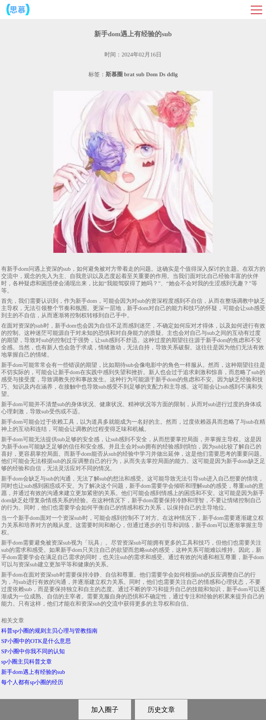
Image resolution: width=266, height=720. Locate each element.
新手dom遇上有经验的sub (33, 672)
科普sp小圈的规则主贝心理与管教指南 (49, 631)
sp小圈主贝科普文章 (26, 662)
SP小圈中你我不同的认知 (33, 651)
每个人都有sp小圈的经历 (32, 682)
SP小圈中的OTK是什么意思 (36, 641)
